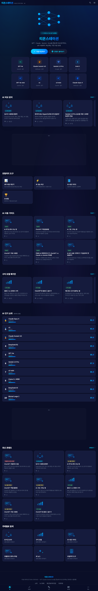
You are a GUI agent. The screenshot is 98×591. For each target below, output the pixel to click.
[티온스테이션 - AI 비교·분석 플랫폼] (13, 2)
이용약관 (60, 583)
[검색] (90, 3)
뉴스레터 (42, 583)
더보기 (93, 97)
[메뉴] (94, 3)
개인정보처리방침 (51, 583)
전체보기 (92, 448)
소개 (36, 583)
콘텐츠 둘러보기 (58, 51)
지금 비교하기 (39, 51)
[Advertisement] (49, 150)
